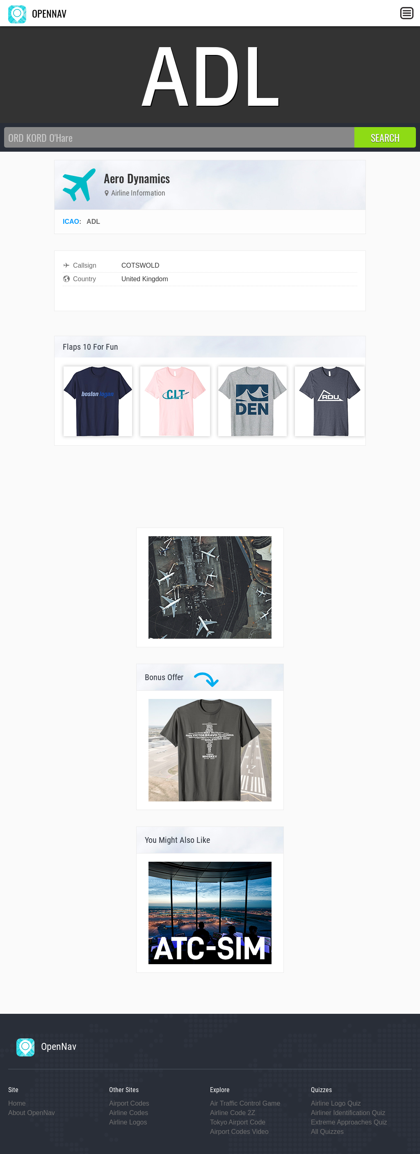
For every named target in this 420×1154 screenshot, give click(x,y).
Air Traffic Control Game (245, 1103)
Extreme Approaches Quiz (349, 1122)
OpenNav (46, 1046)
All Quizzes (327, 1131)
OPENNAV (37, 13)
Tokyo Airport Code (237, 1122)
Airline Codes (128, 1112)
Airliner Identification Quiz (348, 1112)
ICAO (71, 221)
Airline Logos (128, 1122)
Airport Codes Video (239, 1131)
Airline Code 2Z (232, 1112)
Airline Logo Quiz (336, 1103)
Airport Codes (129, 1103)
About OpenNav (31, 1112)
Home (17, 1103)
